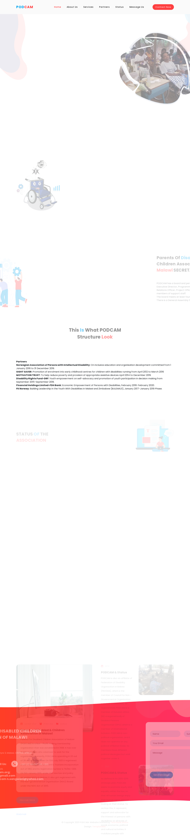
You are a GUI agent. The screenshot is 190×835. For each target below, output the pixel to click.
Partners (104, 6)
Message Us (136, 6)
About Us (72, 6)
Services (88, 6)
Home (57, 6)
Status (119, 6)
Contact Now (163, 6)
